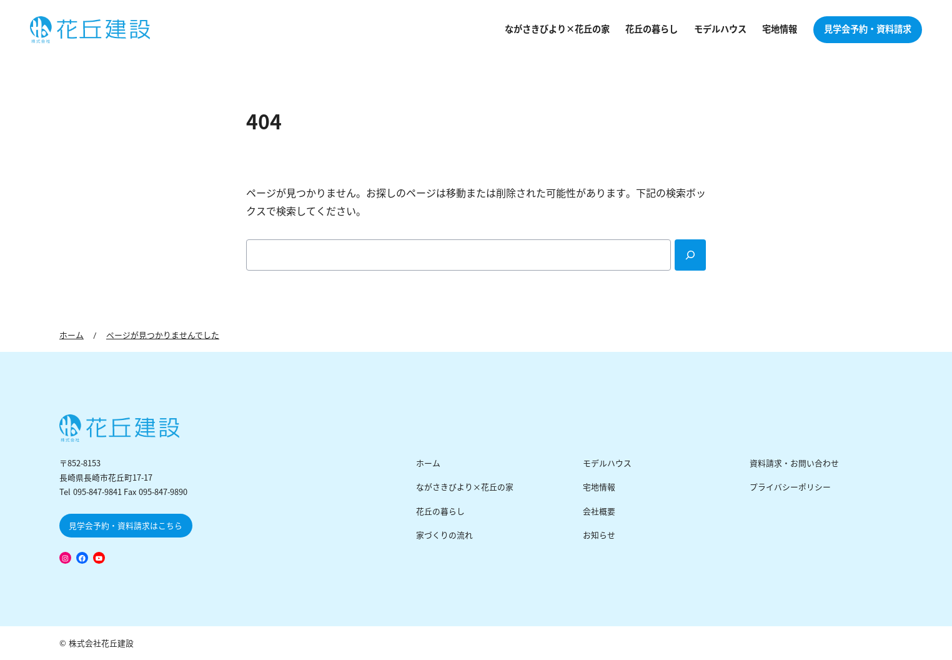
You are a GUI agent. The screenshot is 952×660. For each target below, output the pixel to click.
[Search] (690, 255)
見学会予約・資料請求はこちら (125, 526)
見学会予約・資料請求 (867, 29)
